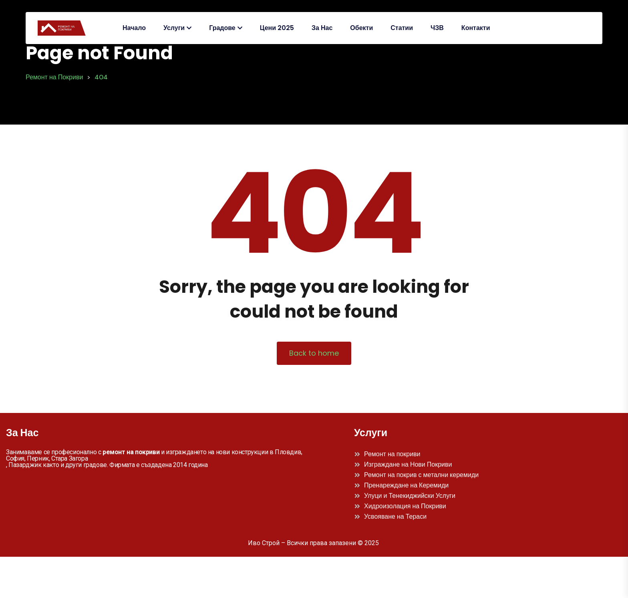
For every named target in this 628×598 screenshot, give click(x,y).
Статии (401, 27)
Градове (222, 27)
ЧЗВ (437, 27)
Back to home (314, 353)
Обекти (361, 27)
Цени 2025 (277, 27)
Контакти (475, 27)
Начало (134, 27)
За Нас (322, 27)
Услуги (174, 27)
